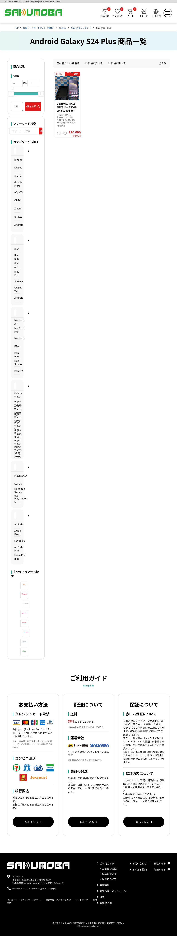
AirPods (17, 524)
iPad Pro (16, 273)
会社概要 (11, 899)
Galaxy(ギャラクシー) (81, 27)
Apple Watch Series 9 (17, 427)
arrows (17, 216)
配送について (108, 874)
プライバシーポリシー (30, 899)
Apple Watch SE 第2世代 (17, 452)
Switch (17, 484)
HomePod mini (17, 556)
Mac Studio (17, 362)
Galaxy (17, 168)
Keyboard (17, 540)
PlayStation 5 (17, 500)
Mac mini (16, 354)
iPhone (17, 159)
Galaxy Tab (17, 289)
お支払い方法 (108, 868)
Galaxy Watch (17, 394)
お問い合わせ (138, 863)
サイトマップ (82, 899)
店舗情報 (103, 885)
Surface (17, 281)
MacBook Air (17, 321)
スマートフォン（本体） (42, 27)
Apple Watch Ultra (17, 443)
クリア (17, 106)
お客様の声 (104, 903)
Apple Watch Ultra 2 (17, 419)
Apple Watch (17, 402)
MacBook (17, 338)
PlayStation (17, 476)
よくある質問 (138, 869)
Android (17, 224)
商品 (25, 27)
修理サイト (162, 869)
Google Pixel (17, 184)
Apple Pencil (17, 532)
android (63, 27)
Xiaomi (17, 208)
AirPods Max (17, 548)
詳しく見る (33, 822)
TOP (16, 27)
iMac (17, 346)
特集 (101, 897)
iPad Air (16, 265)
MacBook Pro (17, 329)
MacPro (17, 370)
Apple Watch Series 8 (17, 435)
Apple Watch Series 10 (17, 411)
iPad (16, 249)
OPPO (17, 200)
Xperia (17, 176)
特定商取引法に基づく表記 (58, 899)
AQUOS (17, 192)
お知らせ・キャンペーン (111, 891)
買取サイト (162, 863)
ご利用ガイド (105, 863)
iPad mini (16, 257)
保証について (108, 879)
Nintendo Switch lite (17, 492)
